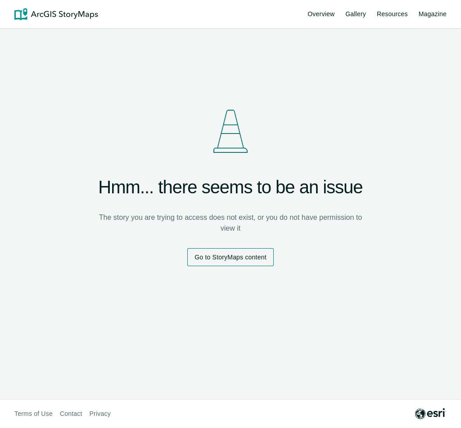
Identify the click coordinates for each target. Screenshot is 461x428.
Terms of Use (33, 413)
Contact (71, 413)
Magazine (433, 14)
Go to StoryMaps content (230, 257)
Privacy (100, 413)
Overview (320, 14)
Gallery (355, 14)
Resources (392, 15)
